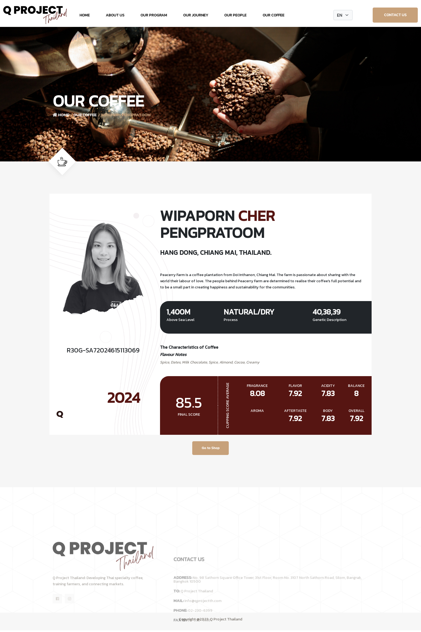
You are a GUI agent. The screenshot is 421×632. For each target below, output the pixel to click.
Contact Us (395, 15)
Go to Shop (210, 448)
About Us (115, 15)
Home (84, 15)
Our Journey (195, 15)
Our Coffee (273, 15)
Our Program (153, 15)
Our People (235, 15)
